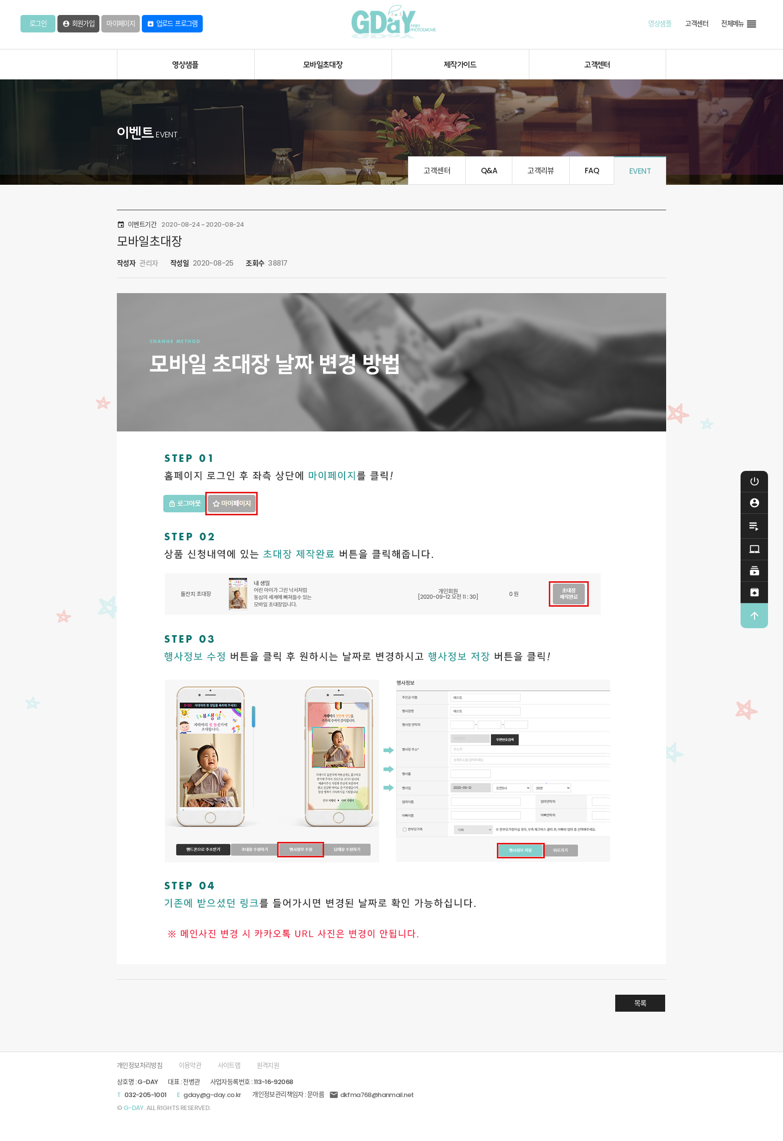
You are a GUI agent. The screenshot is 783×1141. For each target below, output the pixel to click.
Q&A (489, 170)
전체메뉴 (739, 24)
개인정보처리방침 (139, 1065)
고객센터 (696, 23)
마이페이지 (120, 23)
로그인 (37, 23)
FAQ (592, 170)
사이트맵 (229, 1065)
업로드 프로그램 (172, 23)
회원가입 (78, 23)
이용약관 (190, 1065)
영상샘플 (659, 23)
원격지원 (268, 1065)
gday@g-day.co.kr (212, 1095)
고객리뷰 (540, 170)
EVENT (640, 171)
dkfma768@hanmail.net (371, 1095)
